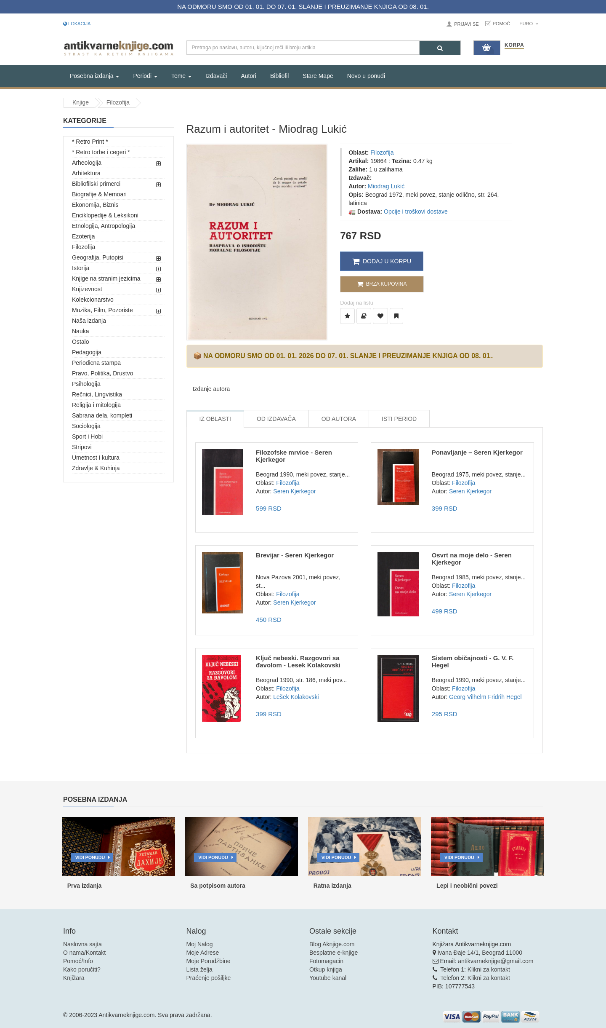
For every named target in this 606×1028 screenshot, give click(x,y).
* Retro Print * (90, 141)
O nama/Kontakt (84, 952)
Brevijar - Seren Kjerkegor (295, 555)
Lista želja (199, 969)
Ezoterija (83, 236)
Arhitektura (86, 173)
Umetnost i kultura (96, 457)
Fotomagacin (326, 961)
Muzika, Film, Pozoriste (102, 310)
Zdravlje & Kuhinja (96, 468)
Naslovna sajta (82, 944)
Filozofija (118, 102)
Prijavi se (466, 24)
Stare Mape (318, 75)
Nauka (80, 331)
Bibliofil (279, 75)
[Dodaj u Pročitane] (396, 316)
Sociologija (86, 426)
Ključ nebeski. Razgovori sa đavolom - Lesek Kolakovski (298, 661)
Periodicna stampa (96, 362)
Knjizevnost (87, 289)
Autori (248, 75)
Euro (528, 23)
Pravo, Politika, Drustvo (102, 373)
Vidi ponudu (90, 857)
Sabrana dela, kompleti (102, 415)
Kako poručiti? (82, 969)
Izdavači (216, 75)
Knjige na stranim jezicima (106, 278)
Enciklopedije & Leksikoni (105, 215)
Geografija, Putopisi (97, 257)
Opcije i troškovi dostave (416, 211)
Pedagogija (86, 352)
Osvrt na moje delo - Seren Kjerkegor (472, 558)
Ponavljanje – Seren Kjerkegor (477, 452)
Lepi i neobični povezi (466, 885)
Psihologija (86, 383)
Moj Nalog (199, 944)
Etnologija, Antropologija (103, 225)
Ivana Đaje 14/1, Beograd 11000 (479, 952)
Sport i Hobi (87, 436)
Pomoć (501, 23)
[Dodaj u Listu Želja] (347, 316)
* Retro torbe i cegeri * (101, 152)
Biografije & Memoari (99, 194)
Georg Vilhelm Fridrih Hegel (485, 696)
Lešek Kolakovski (296, 696)
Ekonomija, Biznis (95, 204)
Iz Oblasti (215, 418)
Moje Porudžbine (208, 961)
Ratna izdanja (332, 885)
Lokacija (76, 23)
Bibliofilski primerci (96, 183)
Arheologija (86, 162)
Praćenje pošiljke (208, 977)
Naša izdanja (89, 320)
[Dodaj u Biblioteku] (363, 316)
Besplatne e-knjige (333, 952)
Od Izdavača (276, 418)
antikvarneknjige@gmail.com (495, 961)
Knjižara (74, 977)
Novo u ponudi (366, 75)
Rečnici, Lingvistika (97, 394)
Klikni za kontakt (489, 969)
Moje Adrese (202, 952)
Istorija (80, 268)
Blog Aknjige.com (331, 944)
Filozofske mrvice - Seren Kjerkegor (294, 456)
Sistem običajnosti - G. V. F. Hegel (473, 661)
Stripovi (82, 447)
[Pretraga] (440, 47)
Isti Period (399, 418)
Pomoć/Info (78, 961)
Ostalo (80, 341)
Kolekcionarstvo (93, 299)
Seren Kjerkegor (294, 491)
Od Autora (339, 418)
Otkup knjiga (325, 969)
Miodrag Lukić (386, 186)
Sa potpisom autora (217, 885)
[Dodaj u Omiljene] (380, 316)
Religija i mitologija (96, 405)
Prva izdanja (84, 885)
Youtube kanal (327, 977)
